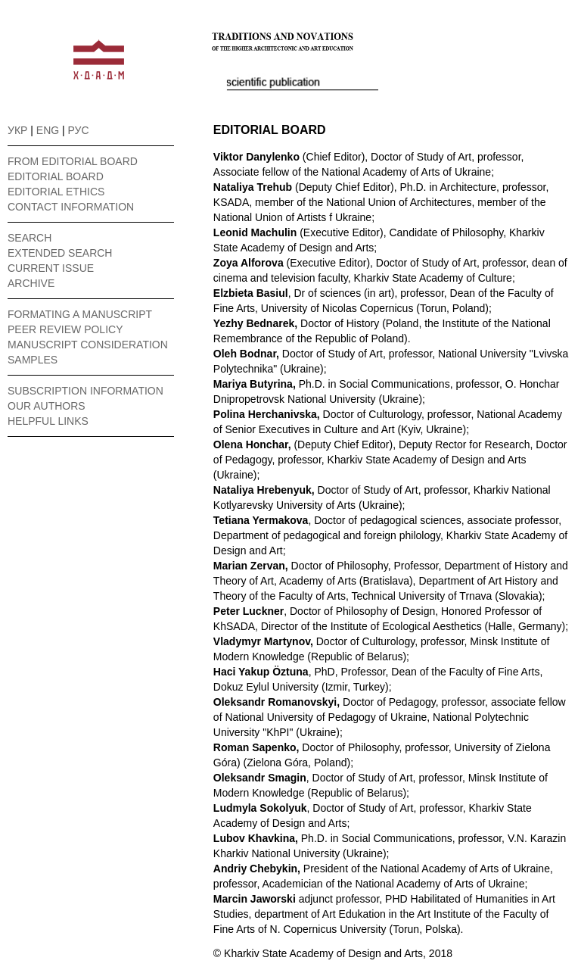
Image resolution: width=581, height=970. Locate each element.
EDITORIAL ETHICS (56, 192)
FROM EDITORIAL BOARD (73, 161)
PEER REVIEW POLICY (65, 329)
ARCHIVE (31, 283)
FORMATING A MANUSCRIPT (80, 314)
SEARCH (29, 238)
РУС (78, 130)
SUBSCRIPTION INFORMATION (85, 391)
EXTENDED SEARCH (60, 253)
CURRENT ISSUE (51, 268)
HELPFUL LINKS (48, 421)
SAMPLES (32, 360)
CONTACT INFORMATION (71, 207)
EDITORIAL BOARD (56, 176)
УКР (17, 130)
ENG (47, 130)
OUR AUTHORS (46, 406)
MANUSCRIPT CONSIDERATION (88, 344)
